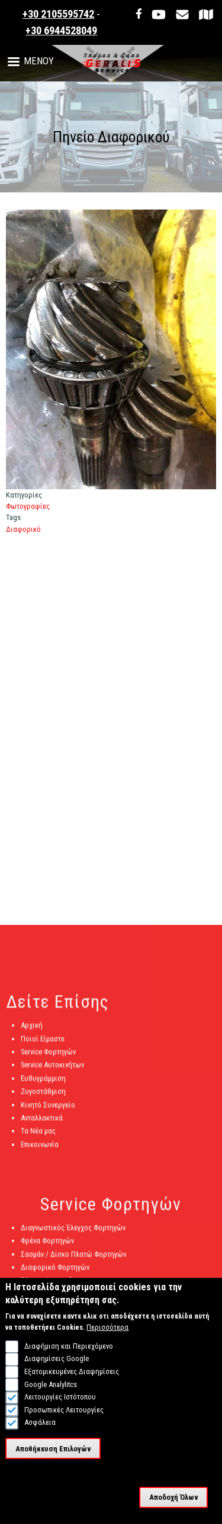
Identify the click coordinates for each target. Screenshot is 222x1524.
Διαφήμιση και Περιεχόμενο (68, 1354)
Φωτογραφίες (28, 506)
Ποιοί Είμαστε (43, 1042)
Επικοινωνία (40, 1148)
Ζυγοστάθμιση (43, 1095)
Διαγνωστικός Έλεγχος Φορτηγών (73, 1232)
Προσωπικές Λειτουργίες (64, 1418)
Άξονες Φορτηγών (48, 1284)
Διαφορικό (23, 529)
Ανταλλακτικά (42, 1122)
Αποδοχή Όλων (173, 1505)
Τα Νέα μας (38, 1135)
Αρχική (32, 1029)
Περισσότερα (107, 1335)
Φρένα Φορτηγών (47, 1245)
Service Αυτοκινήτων (52, 1069)
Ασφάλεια (40, 1431)
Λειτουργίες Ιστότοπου (60, 1405)
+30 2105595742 (58, 14)
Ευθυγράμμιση (43, 1082)
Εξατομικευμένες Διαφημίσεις (71, 1379)
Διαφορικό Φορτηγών (55, 1271)
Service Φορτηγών (48, 1056)
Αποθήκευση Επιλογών (53, 1457)
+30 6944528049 (61, 30)
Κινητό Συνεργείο (48, 1108)
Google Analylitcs (50, 1392)
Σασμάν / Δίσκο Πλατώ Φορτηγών (73, 1258)
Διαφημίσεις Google (56, 1367)
